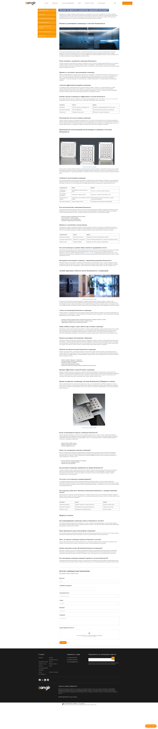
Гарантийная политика (43, 661)
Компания (62, 607)
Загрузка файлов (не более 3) (66, 627)
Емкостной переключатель (45, 31)
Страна (61, 600)
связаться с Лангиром (89, 252)
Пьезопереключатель (44, 22)
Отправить (63, 642)
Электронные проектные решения (45, 27)
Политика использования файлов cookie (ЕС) (43, 668)
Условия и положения (53, 672)
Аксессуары (42, 14)
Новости (51, 661)
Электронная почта (64, 593)
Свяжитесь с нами (42, 663)
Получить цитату (127, 3)
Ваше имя (62, 578)
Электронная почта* (101, 659)
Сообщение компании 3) (65, 585)
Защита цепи (42, 35)
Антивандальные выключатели (46, 18)
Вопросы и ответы (53, 663)
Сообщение (62, 615)
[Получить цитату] (150, 725)
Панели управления (43, 10)
